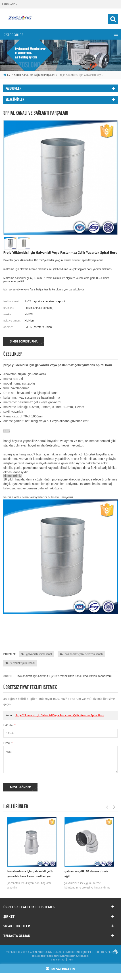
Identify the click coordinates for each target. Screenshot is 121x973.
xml (71, 959)
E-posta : (9, 725)
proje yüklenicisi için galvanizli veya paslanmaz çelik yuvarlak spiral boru (59, 715)
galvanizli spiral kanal (36, 654)
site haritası (58, 959)
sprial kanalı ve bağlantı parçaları (34, 75)
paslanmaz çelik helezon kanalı (81, 654)
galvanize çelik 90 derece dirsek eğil (86, 873)
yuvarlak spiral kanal (20, 663)
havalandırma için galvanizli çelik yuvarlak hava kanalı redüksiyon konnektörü (64, 676)
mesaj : (8, 743)
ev (6, 75)
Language (8, 4)
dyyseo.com (82, 955)
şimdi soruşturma (24, 341)
